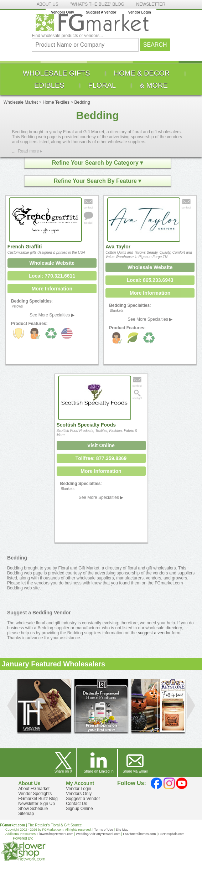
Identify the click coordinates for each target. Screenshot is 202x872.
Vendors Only (62, 12)
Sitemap (26, 813)
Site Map (122, 829)
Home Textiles (56, 102)
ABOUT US (47, 4)
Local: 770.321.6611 (52, 276)
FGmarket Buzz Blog (38, 798)
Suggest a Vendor (83, 798)
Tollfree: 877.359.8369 (101, 458)
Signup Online (79, 808)
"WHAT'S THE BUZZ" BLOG (97, 4)
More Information (52, 288)
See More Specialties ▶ (52, 315)
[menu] (101, 79)
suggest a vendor (154, 632)
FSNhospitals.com (172, 834)
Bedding (82, 102)
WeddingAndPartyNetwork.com (98, 834)
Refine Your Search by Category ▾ (97, 163)
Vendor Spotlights (35, 793)
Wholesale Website (52, 263)
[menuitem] (56, 73)
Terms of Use (103, 829)
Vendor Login (139, 12)
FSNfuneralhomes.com (139, 834)
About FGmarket (34, 788)
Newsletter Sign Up (36, 803)
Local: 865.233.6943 (150, 280)
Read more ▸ (30, 151)
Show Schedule (33, 808)
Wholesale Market (21, 102)
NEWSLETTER (150, 4)
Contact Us (76, 803)
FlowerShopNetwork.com (55, 834)
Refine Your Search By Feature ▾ (97, 181)
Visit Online (101, 445)
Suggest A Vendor (101, 12)
